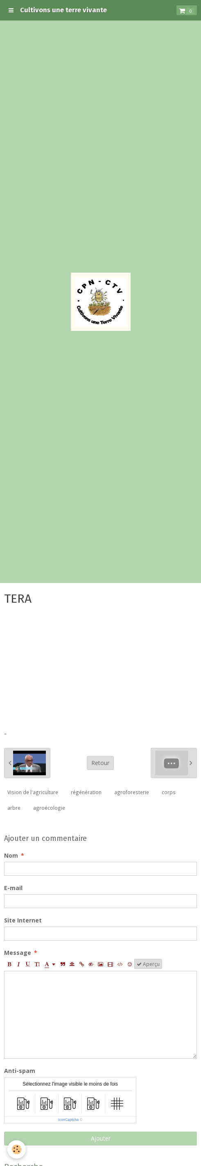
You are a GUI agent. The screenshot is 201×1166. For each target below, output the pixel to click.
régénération (86, 792)
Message (17, 952)
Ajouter (101, 1138)
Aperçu (148, 964)
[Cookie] (16, 1149)
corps (169, 792)
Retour (100, 763)
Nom (11, 855)
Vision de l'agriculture (32, 792)
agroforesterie (131, 792)
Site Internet (23, 920)
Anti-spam (19, 1071)
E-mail (13, 888)
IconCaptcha (68, 1120)
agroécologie (49, 807)
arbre (13, 807)
